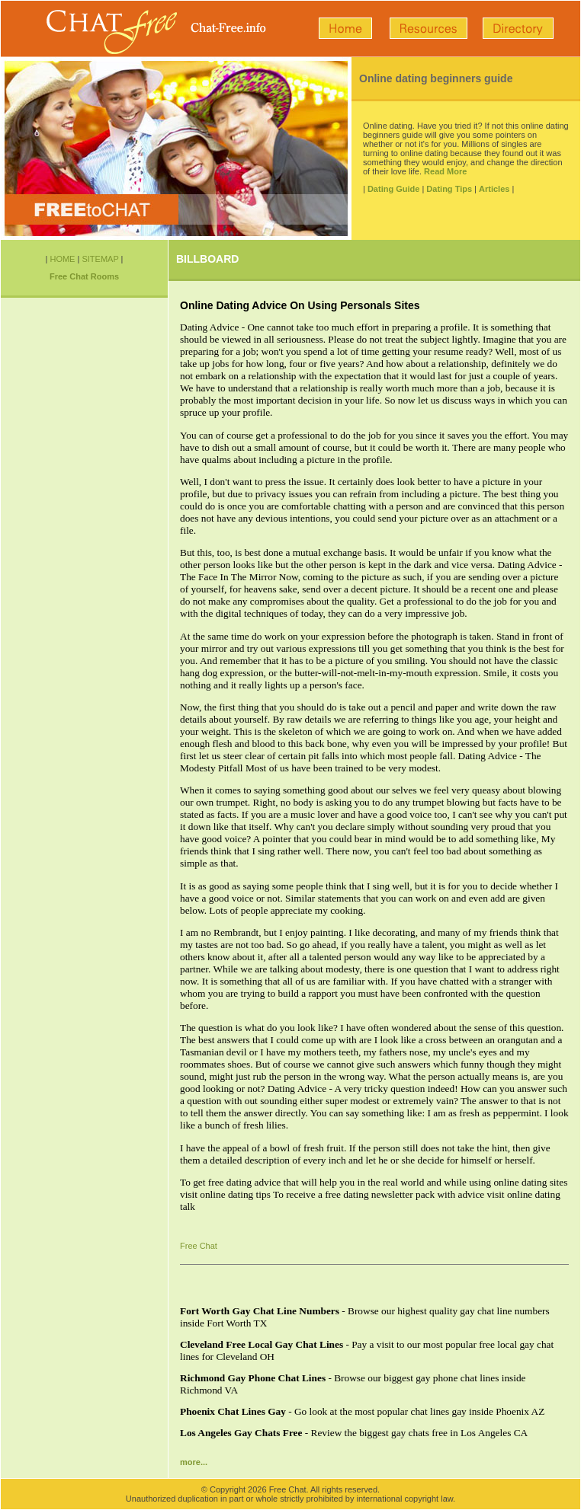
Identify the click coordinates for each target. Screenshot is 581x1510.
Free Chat (198, 1245)
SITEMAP (100, 258)
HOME (62, 258)
